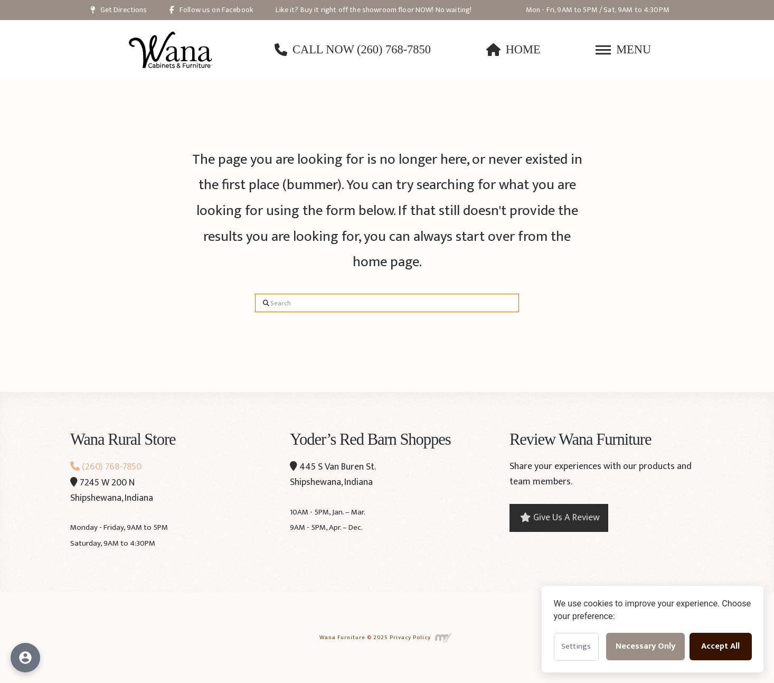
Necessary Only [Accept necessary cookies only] (645, 646)
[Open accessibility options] (25, 657)
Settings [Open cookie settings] (576, 646)
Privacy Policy (410, 637)
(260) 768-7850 (105, 467)
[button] (623, 49)
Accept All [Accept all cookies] (720, 646)
